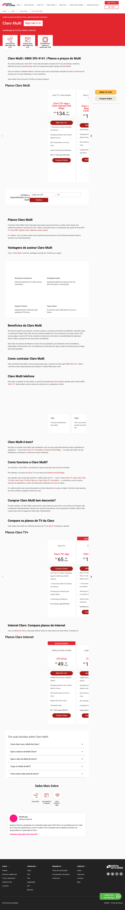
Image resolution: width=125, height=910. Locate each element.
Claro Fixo (62, 5)
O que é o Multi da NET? (46, 766)
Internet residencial (9, 874)
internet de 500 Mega (53, 450)
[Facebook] (117, 873)
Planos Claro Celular (76, 5)
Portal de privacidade (10, 903)
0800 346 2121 (33, 23)
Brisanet (30, 889)
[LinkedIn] (112, 873)
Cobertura (56, 878)
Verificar (39, 200)
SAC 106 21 (111, 7)
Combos (5, 886)
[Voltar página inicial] (9, 5)
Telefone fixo (7, 882)
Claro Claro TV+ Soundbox (33, 450)
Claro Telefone (30, 230)
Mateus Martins (25, 819)
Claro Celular (43, 230)
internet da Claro (19, 631)
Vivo (28, 874)
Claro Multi (17, 253)
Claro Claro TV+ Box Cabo (25, 480)
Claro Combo (51, 5)
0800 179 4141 (111, 3)
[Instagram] (121, 873)
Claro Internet (28, 5)
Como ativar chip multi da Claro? (46, 773)
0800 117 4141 (105, 92)
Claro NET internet (17, 230)
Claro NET (28, 64)
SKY (28, 886)
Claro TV (40, 5)
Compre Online (61, 715)
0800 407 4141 (61, 673)
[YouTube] (108, 873)
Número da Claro (92, 5)
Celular (4, 870)
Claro (18, 5)
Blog (78, 882)
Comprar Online (61, 160)
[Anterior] (2, 136)
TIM (28, 878)
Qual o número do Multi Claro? (46, 751)
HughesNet (31, 882)
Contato (80, 878)
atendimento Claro (51, 381)
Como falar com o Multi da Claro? (46, 744)
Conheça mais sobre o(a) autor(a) (24, 834)
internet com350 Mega (55, 472)
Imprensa (80, 874)
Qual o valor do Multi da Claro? (46, 759)
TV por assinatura (65, 64)
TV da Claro (48, 526)
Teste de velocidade (59, 870)
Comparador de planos (61, 874)
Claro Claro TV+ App (69, 478)
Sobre (79, 870)
